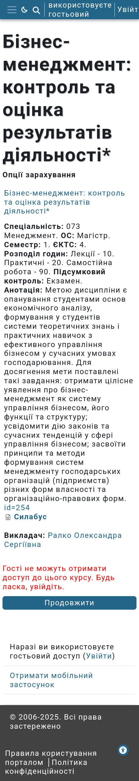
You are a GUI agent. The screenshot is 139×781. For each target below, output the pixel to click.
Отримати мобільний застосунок (51, 680)
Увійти (99, 656)
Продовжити (70, 602)
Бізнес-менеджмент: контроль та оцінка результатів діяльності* (64, 202)
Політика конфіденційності (46, 767)
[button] (36, 9)
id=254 (17, 507)
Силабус (30, 516)
